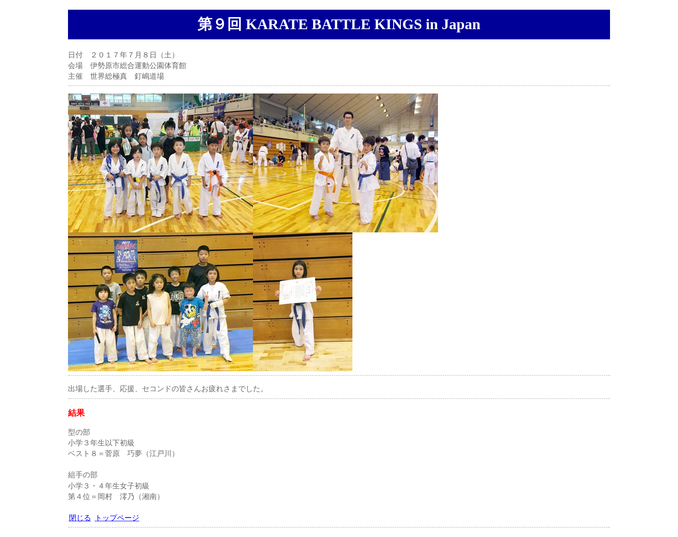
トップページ (117, 518)
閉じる (80, 518)
